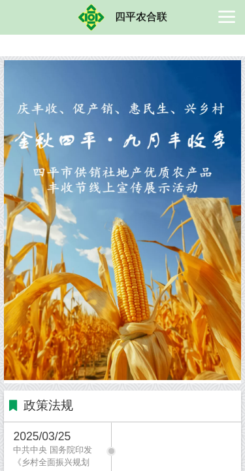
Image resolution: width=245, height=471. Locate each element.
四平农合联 (141, 16)
